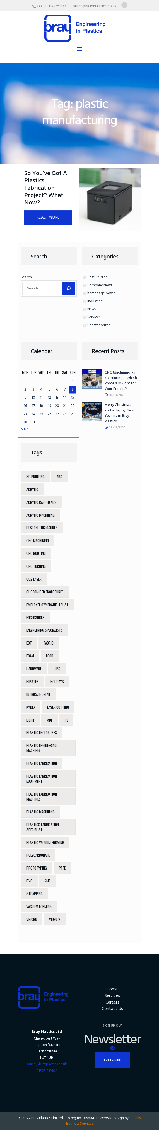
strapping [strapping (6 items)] (34, 893)
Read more (48, 217)
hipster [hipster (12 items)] (32, 681)
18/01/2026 (117, 395)
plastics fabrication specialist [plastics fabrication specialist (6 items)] (42, 827)
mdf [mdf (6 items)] (49, 720)
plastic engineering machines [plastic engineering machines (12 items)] (41, 748)
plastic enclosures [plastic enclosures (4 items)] (41, 732)
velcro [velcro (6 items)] (31, 919)
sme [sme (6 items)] (47, 881)
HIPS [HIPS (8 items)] (57, 668)
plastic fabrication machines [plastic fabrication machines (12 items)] (41, 796)
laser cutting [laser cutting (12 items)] (58, 707)
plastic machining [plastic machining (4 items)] (40, 812)
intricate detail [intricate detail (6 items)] (38, 694)
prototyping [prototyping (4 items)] (36, 868)
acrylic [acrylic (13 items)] (32, 489)
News (91, 309)
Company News (99, 285)
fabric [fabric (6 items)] (49, 643)
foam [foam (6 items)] (30, 656)
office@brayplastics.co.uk (47, 1064)
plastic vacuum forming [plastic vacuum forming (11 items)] (45, 842)
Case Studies (97, 277)
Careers (112, 1002)
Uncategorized (99, 325)
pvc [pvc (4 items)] (29, 881)
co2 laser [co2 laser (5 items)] (34, 579)
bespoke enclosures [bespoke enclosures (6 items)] (41, 527)
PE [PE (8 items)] (66, 720)
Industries (94, 301)
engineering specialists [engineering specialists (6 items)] (44, 630)
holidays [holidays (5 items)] (57, 681)
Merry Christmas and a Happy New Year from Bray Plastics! (119, 413)
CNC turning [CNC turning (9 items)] (36, 566)
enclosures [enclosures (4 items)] (35, 617)
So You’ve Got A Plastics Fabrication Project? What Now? (45, 188)
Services (93, 317)
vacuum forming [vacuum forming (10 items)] (39, 906)
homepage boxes (101, 293)
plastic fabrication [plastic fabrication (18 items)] (41, 763)
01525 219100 (46, 1071)
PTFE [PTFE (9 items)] (62, 868)
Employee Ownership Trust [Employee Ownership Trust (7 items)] (47, 604)
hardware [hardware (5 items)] (34, 668)
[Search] (68, 288)
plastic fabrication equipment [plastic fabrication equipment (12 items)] (41, 778)
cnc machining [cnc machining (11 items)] (37, 540)
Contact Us (112, 1008)
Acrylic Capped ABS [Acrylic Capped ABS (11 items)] (41, 502)
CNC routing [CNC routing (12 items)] (36, 553)
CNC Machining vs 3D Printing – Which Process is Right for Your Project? (121, 381)
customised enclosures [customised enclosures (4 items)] (45, 592)
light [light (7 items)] (30, 720)
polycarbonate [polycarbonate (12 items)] (38, 855)
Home (112, 989)
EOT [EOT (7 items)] (29, 643)
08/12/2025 (117, 427)
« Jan (25, 429)
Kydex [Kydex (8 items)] (30, 707)
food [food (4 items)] (49, 656)
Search (26, 277)
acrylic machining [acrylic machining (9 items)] (40, 515)
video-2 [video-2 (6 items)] (54, 919)
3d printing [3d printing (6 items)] (35, 476)
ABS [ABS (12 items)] (59, 476)
